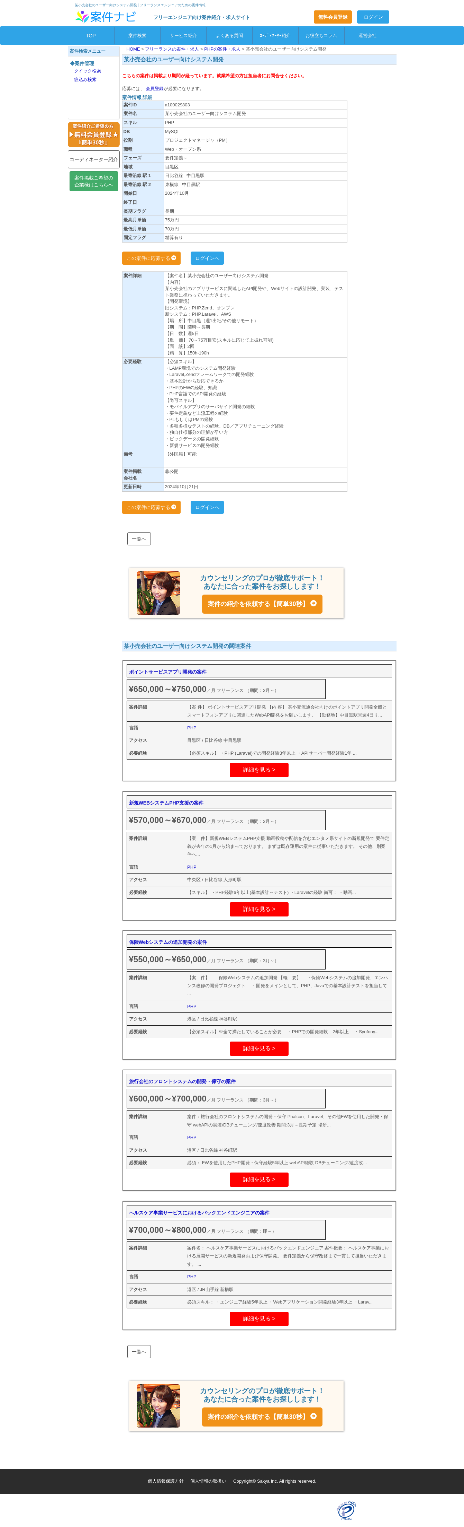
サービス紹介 (183, 35)
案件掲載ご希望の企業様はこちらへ (93, 181)
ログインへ (207, 258)
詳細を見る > (259, 770)
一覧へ (139, 539)
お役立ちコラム (321, 35)
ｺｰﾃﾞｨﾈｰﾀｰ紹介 (275, 35)
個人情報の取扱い (208, 1481)
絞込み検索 (85, 79)
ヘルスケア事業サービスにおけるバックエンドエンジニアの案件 (199, 1213)
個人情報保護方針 (166, 1481)
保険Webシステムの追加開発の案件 (168, 942)
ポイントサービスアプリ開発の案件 (168, 672)
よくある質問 (229, 35)
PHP (192, 727)
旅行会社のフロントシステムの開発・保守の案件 (182, 1081)
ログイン (373, 17)
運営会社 (367, 35)
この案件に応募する (151, 258)
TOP (91, 35)
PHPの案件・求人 (223, 49)
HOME (134, 49)
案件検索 (137, 35)
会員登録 (154, 88)
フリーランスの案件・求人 (172, 49)
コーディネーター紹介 (94, 159)
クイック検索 (87, 70)
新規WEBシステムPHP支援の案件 (166, 803)
